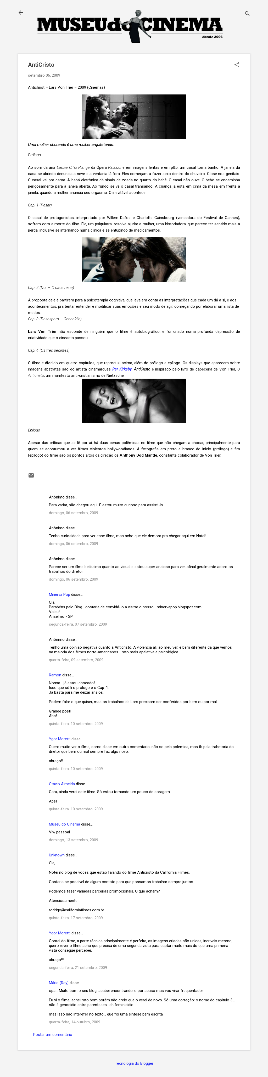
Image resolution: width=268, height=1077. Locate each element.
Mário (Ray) (59, 982)
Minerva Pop (59, 594)
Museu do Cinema (64, 824)
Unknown (57, 855)
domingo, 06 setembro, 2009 (73, 513)
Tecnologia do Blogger (134, 1063)
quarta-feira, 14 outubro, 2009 (74, 1022)
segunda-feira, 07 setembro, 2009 (78, 624)
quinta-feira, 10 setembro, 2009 (76, 723)
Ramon (55, 675)
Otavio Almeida (62, 784)
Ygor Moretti (59, 739)
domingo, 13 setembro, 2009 (73, 840)
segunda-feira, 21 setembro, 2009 (78, 967)
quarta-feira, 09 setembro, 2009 (76, 660)
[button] (237, 65)
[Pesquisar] (247, 14)
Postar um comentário (52, 1034)
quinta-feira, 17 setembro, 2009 (76, 918)
